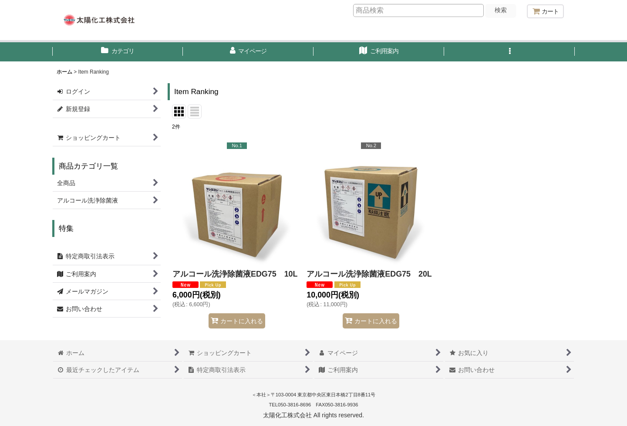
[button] (509, 51)
